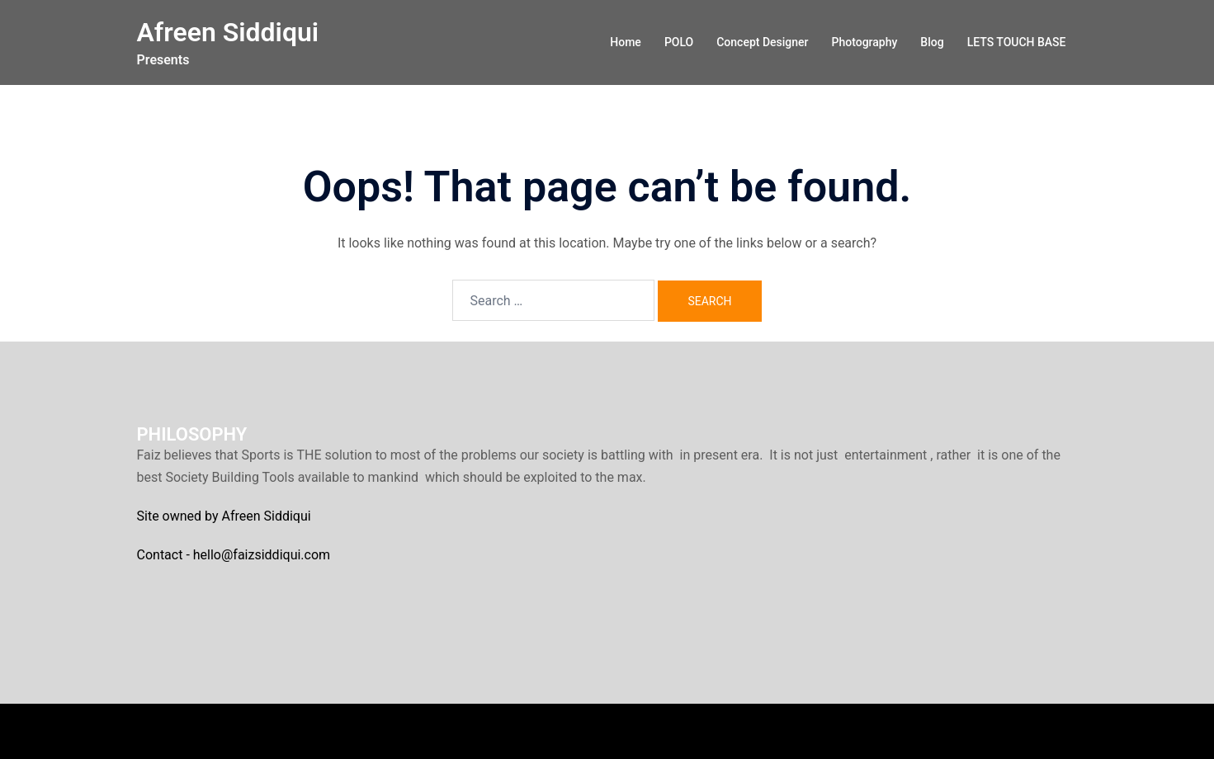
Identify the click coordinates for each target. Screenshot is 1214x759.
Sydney (419, 730)
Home (625, 42)
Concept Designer (762, 42)
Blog (931, 42)
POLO (678, 42)
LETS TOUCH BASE (1016, 42)
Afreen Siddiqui (228, 32)
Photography (865, 42)
